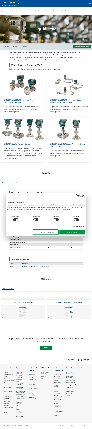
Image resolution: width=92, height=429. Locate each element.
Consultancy (32, 382)
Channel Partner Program (70, 394)
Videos (43, 378)
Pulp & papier (7, 398)
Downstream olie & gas (8, 375)
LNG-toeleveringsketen (9, 379)
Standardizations (58, 409)
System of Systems (56, 385)
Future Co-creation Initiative (59, 412)
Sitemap (26, 425)
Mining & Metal (8, 391)
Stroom (6, 385)
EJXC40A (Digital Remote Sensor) (17, 144)
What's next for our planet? (58, 375)
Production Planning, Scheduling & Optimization (19, 404)
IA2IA (55, 389)
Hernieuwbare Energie (8, 388)
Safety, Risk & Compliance (20, 378)
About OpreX (57, 382)
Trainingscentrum (71, 380)
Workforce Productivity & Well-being (20, 373)
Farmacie (6, 412)
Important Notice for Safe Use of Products (35, 266)
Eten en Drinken (8, 396)
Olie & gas (6, 372)
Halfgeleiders (7, 415)
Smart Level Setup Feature (23, 302)
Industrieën (8, 368)
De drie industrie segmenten (58, 379)
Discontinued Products (69, 388)
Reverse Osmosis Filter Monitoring (69, 302)
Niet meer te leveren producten (34, 398)
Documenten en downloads (45, 372)
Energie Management (19, 415)
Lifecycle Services (33, 388)
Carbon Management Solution (19, 410)
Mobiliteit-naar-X (8, 410)
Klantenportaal (70, 385)
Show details (77, 226)
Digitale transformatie (57, 392)
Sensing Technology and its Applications (58, 405)
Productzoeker (70, 382)
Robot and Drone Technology (58, 400)
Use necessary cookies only (46, 232)
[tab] (4, 183)
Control (31, 377)
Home (6, 11)
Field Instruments (40, 11)
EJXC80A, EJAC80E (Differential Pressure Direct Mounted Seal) (20, 101)
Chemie (6, 382)
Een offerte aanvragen (82, 46)
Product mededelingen (33, 394)
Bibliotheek (45, 368)
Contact (45, 348)
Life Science (32, 391)
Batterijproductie (8, 407)
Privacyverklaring (17, 425)
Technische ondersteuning (70, 372)
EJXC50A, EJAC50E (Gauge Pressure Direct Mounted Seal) (67, 145)
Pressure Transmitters (53, 11)
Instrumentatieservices (72, 398)
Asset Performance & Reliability (20, 383)
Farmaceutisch (8, 394)
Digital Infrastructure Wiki (59, 416)
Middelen (43, 376)
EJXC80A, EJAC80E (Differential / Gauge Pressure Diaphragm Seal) (66, 101)
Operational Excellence (19, 387)
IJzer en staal (7, 401)
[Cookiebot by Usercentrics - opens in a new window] (77, 195)
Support (69, 368)
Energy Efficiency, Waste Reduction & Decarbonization (21, 392)
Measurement (29, 11)
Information (32, 374)
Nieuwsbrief (69, 391)
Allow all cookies (72, 232)
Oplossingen (20, 368)
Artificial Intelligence (57, 396)
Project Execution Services (33, 385)
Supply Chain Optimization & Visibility (20, 398)
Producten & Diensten (16, 11)
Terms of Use (6, 425)
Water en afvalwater (7, 404)
